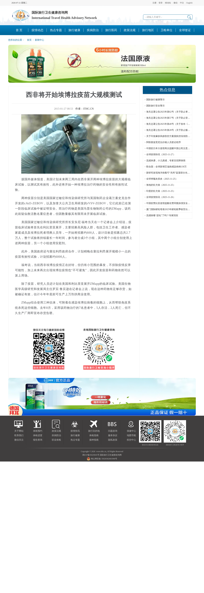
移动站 (168, 3)
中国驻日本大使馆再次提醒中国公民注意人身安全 (171, 148)
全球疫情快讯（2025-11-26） (160, 197)
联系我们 (19, 435)
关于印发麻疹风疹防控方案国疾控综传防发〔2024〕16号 (175, 136)
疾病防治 (56, 435)
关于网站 (19, 431)
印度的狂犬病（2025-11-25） (160, 191)
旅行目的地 (94, 431)
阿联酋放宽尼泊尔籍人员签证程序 (163, 142)
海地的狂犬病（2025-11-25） (160, 185)
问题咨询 (112, 431)
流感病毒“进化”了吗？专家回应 (162, 215)
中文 (182, 3)
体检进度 (37, 435)
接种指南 (94, 440)
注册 (154, 3)
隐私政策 (112, 440)
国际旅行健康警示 (155, 99)
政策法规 (56, 431)
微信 (176, 3)
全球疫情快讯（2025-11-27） (160, 154)
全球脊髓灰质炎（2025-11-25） (162, 179)
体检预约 (37, 431)
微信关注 (19, 440)
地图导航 (131, 435)
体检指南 (94, 435)
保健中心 (131, 431)
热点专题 (75, 440)
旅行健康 (75, 435)
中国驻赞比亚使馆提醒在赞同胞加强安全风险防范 (171, 203)
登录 (161, 3)
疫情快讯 (75, 431)
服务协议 (112, 435)
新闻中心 (39, 40)
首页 (28, 40)
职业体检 (56, 440)
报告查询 (37, 440)
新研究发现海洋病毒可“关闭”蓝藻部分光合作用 (170, 173)
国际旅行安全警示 (155, 105)
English (189, 3)
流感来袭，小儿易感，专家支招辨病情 (165, 160)
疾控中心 (131, 440)
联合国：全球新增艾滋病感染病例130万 (166, 166)
